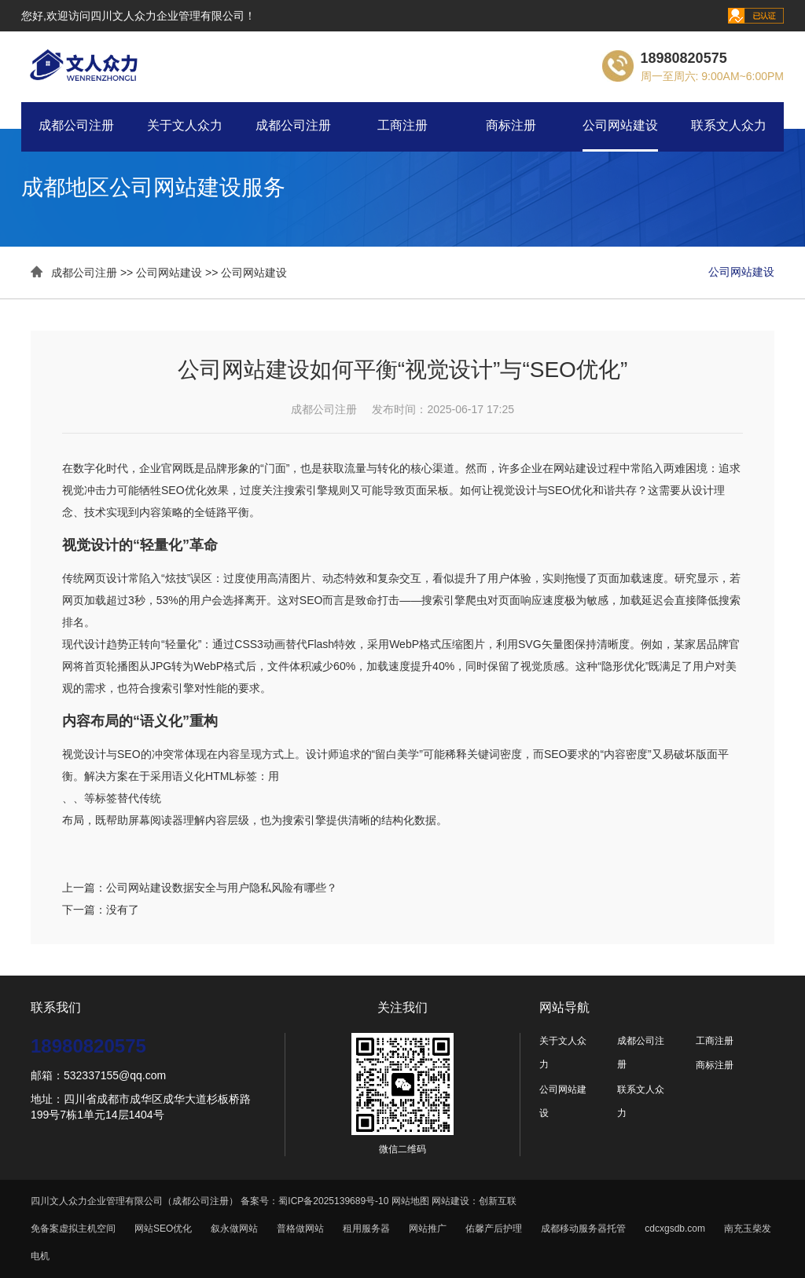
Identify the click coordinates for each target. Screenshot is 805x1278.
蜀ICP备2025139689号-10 (333, 1201)
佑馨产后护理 (493, 1228)
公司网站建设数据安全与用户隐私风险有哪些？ (221, 887)
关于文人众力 (184, 125)
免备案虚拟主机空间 (73, 1228)
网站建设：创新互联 (474, 1201)
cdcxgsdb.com (675, 1228)
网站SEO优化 (163, 1228)
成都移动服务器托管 (583, 1228)
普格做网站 (300, 1228)
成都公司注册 (76, 125)
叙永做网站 (234, 1228)
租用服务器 (366, 1228)
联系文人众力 (728, 125)
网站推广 (428, 1228)
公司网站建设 (620, 125)
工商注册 (402, 125)
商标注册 (511, 125)
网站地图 (410, 1201)
